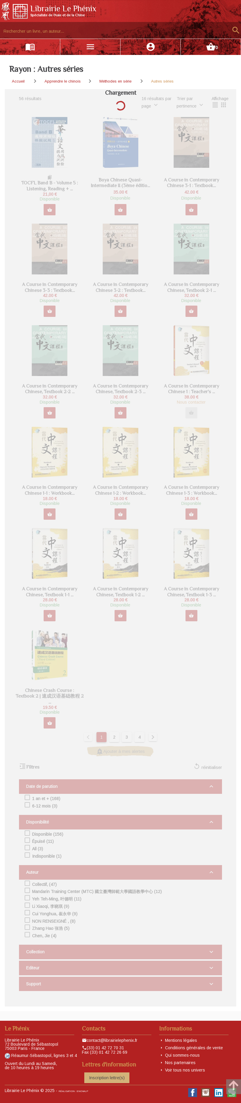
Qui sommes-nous (182, 1055)
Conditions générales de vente (194, 1047)
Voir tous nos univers (185, 1070)
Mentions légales (181, 1040)
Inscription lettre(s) (107, 1077)
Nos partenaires (180, 1062)
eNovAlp (82, 1091)
